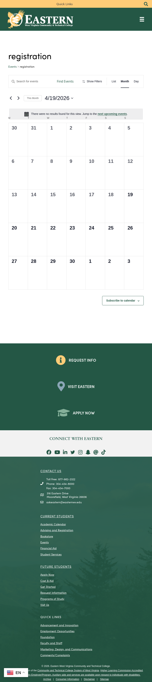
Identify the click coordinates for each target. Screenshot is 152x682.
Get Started (48, 587)
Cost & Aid (47, 581)
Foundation (47, 637)
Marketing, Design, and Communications (66, 649)
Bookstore (46, 536)
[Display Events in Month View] (125, 81)
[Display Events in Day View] (136, 81)
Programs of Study (52, 599)
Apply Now (47, 574)
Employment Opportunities (57, 631)
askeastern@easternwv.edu (64, 502)
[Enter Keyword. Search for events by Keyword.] (31, 81)
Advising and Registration (56, 530)
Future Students (55, 566)
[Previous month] (10, 98)
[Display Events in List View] (114, 81)
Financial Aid (48, 548)
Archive (47, 679)
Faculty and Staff (51, 643)
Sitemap (104, 679)
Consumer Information (67, 679)
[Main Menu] (142, 19)
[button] (146, 4)
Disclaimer (89, 679)
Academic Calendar (53, 524)
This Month (33, 98)
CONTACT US (50, 471)
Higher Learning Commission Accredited (121, 670)
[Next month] (18, 98)
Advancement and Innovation (59, 625)
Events (12, 66)
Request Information (53, 593)
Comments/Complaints (55, 655)
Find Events (65, 81)
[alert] (76, 114)
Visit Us (44, 605)
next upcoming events (112, 113)
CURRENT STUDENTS (57, 516)
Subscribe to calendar (120, 300)
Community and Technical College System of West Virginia (68, 670)
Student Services (51, 554)
